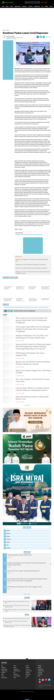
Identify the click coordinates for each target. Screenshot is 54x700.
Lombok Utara (41, 670)
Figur (8, 545)
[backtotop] (27, 659)
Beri (2, 665)
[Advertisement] (27, 18)
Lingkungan (40, 669)
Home (3, 6)
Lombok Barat (37, 6)
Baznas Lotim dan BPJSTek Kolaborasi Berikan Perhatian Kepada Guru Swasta (33, 363)
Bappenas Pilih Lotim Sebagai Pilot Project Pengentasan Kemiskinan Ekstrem (18, 626)
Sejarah (8, 542)
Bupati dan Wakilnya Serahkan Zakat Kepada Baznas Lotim (32, 398)
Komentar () (48, 36)
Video (39, 676)
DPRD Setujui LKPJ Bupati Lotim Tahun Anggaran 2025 (30, 354)
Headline (8, 547)
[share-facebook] (38, 37)
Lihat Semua (27, 405)
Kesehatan (16, 669)
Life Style (28, 669)
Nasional (28, 672)
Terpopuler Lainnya (27, 594)
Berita (11, 6)
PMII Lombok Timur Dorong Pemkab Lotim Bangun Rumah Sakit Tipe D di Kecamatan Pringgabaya (32, 320)
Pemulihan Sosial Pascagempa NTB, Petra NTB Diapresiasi (29, 234)
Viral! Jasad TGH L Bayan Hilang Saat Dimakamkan (23, 571)
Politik (50, 6)
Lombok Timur (17, 6)
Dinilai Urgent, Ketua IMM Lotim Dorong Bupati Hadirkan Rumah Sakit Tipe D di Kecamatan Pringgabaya (33, 329)
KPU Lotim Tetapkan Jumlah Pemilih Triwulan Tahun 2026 (32, 380)
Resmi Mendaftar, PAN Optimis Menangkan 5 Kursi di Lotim (17, 602)
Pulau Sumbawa (17, 676)
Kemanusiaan (4, 669)
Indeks (7, 6)
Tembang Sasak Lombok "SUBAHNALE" (19, 555)
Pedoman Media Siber (46, 685)
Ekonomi (8, 533)
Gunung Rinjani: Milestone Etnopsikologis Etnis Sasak (17, 618)
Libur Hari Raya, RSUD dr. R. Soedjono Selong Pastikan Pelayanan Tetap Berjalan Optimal (32, 389)
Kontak (40, 686)
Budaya (8, 536)
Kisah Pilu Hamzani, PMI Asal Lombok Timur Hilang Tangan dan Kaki (17, 606)
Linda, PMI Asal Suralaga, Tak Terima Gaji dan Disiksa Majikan (17, 610)
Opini (2, 674)
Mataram (3, 672)
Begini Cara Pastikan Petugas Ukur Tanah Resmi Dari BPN (33, 372)
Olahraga (40, 672)
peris (15, 677)
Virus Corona (4, 677)
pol (26, 677)
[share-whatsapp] (44, 37)
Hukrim (46, 6)
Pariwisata (24, 6)
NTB (42, 6)
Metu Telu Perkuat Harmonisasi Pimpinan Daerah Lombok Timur (16, 622)
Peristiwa (30, 6)
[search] (32, 2)
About (40, 685)
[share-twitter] (41, 37)
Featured (8, 539)
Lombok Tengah (17, 670)
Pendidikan (28, 674)
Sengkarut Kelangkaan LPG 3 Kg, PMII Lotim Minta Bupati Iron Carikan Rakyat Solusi (32, 337)
